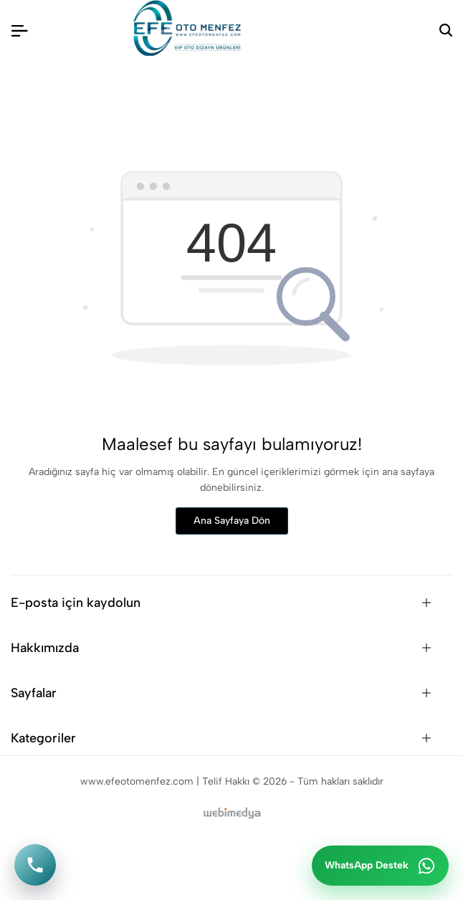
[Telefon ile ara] (35, 865)
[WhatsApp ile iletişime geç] (380, 866)
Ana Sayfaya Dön (232, 520)
